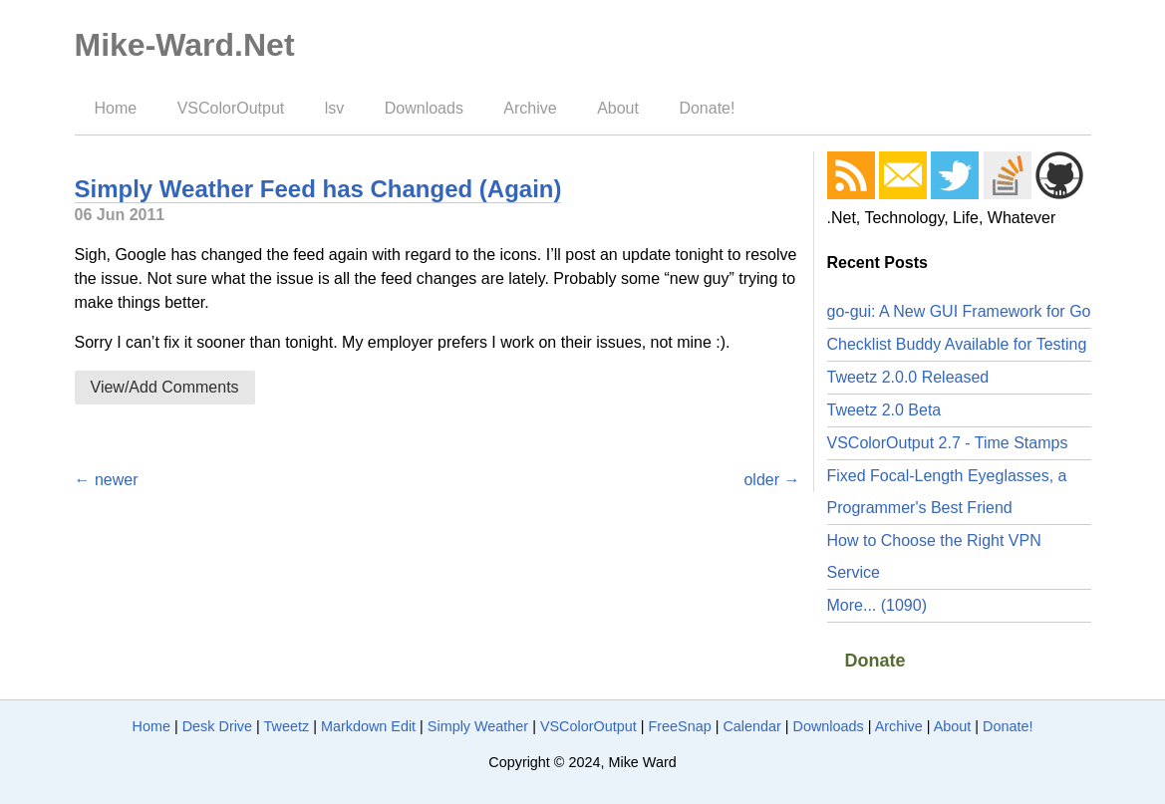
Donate (875, 660)
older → (771, 479)
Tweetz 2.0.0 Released (908, 377)
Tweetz (287, 726)
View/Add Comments (165, 387)
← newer (107, 479)
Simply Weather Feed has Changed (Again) (318, 188)
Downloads (424, 108)
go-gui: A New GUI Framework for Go (959, 311)
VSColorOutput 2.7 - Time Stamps (947, 442)
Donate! (706, 108)
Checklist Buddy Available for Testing (957, 344)
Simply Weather (478, 726)
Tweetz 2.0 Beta (884, 410)
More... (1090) (877, 605)
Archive (529, 108)
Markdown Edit (368, 726)
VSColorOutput (231, 108)
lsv (335, 108)
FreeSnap (679, 726)
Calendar (751, 726)
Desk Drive (217, 726)
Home (116, 108)
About (618, 108)
